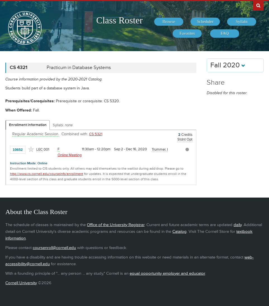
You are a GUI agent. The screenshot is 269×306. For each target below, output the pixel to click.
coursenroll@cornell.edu (54, 247)
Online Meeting (70, 155)
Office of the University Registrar (115, 224)
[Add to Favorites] (31, 149)
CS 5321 (95, 134)
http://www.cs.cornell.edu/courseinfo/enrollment (46, 174)
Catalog (179, 231)
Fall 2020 (227, 65)
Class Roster (119, 20)
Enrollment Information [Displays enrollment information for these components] (28, 125)
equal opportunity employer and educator (167, 273)
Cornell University (21, 283)
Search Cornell (258, 5)
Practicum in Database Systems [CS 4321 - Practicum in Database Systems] (79, 67)
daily (238, 224)
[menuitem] (168, 22)
